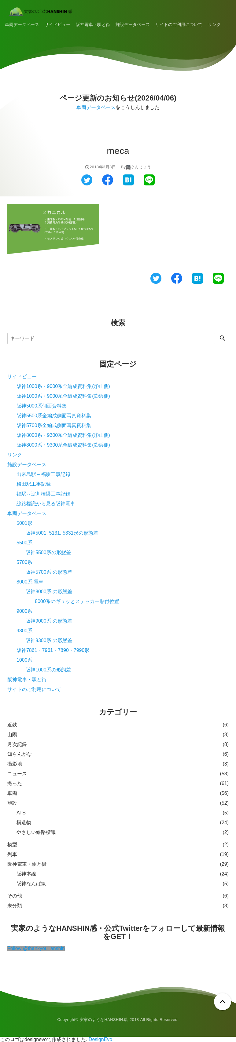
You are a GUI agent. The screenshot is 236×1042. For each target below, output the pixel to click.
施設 (12, 803)
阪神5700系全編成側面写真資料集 (54, 425)
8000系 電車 (30, 581)
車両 (12, 793)
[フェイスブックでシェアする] (107, 183)
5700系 (24, 562)
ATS (21, 812)
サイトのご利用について (178, 24)
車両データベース (22, 24)
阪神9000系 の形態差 (49, 620)
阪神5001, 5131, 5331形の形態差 (62, 533)
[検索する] (222, 338)
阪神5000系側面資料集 (42, 405)
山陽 (12, 734)
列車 (12, 854)
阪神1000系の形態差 (48, 669)
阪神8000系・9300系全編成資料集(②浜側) (63, 445)
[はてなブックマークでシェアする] (128, 183)
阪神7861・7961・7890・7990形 (53, 650)
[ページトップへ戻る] (222, 1001)
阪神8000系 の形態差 (49, 591)
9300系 (24, 630)
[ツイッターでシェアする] (86, 183)
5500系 (24, 542)
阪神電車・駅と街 (93, 24)
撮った (14, 783)
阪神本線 (26, 873)
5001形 (24, 523)
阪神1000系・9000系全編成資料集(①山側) (63, 386)
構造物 (24, 822)
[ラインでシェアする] (149, 183)
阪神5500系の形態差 (48, 552)
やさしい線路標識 (36, 832)
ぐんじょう (141, 167)
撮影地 (14, 763)
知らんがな (19, 754)
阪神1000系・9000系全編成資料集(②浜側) (63, 396)
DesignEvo (100, 1039)
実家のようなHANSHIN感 (103, 1019)
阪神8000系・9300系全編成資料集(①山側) (63, 435)
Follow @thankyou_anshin (36, 948)
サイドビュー (57, 24)
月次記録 (17, 744)
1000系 (24, 660)
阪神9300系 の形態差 (49, 640)
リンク (214, 24)
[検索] (111, 338)
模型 (12, 844)
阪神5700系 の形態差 (49, 572)
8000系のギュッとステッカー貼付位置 (77, 601)
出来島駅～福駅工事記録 (43, 474)
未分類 (14, 905)
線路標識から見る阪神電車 (46, 503)
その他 (14, 895)
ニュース (17, 773)
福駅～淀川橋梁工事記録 (43, 493)
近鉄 (12, 724)
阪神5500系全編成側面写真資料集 (54, 415)
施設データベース (133, 24)
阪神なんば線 (31, 883)
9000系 (24, 611)
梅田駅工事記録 (34, 484)
